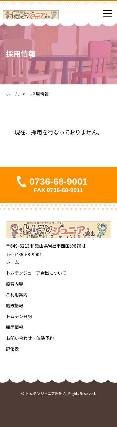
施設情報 (14, 305)
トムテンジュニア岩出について (36, 273)
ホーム (12, 94)
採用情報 (14, 327)
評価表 (12, 349)
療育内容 (14, 284)
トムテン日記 (19, 316)
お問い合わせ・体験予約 (30, 338)
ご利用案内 (17, 294)
